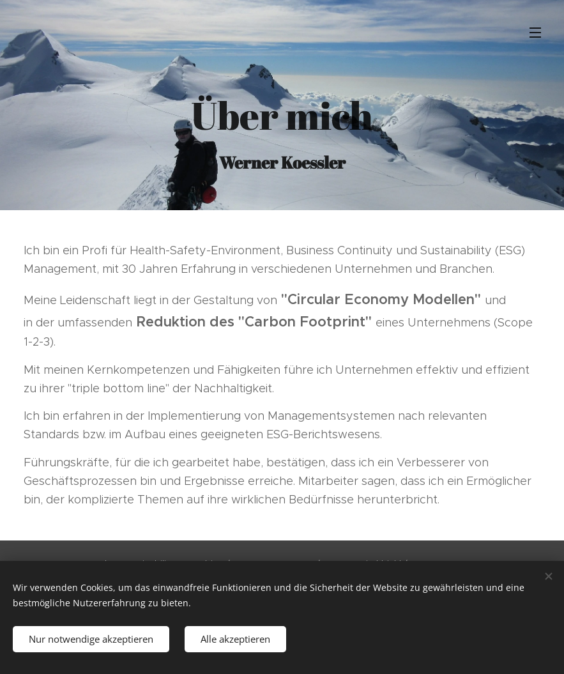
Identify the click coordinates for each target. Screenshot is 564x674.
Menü (535, 32)
